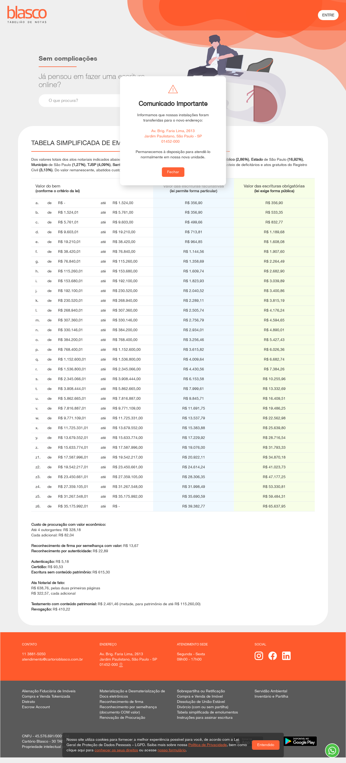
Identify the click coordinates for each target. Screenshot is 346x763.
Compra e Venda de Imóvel (200, 696)
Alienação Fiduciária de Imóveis (49, 691)
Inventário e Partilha (271, 696)
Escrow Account (36, 707)
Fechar (173, 172)
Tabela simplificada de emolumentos (207, 712)
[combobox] (104, 100)
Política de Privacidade (207, 745)
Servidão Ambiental (271, 691)
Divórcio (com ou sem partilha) (202, 707)
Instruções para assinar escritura (205, 717)
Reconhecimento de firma (121, 701)
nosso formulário (172, 750)
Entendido (265, 745)
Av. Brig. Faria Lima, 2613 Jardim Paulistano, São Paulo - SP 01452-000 (173, 136)
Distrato (28, 701)
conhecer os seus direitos (116, 750)
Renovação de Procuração (122, 717)
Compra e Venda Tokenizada (46, 696)
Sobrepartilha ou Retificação (201, 691)
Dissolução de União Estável (201, 701)
